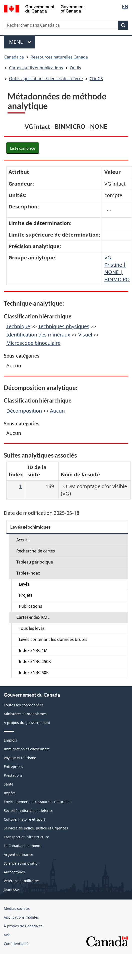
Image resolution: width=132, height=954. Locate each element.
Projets (25, 595)
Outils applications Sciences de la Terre (46, 78)
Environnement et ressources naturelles (37, 801)
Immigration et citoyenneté (27, 749)
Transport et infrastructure (26, 836)
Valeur (112, 172)
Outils (75, 68)
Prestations (13, 775)
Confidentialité (16, 943)
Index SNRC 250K (35, 661)
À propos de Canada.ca (23, 926)
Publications (30, 606)
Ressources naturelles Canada (59, 57)
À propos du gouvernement (27, 722)
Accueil (23, 540)
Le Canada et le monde (23, 845)
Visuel (85, 334)
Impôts (10, 793)
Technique (18, 326)
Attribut (19, 172)
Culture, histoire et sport (24, 819)
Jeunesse (11, 889)
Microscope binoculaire (33, 343)
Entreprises (13, 766)
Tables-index (28, 573)
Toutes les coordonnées (24, 705)
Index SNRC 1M (33, 650)
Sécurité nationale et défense (28, 810)
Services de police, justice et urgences (36, 828)
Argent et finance (18, 854)
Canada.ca (14, 57)
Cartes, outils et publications (36, 68)
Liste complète (22, 148)
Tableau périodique (34, 562)
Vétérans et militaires (22, 880)
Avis (7, 934)
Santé (8, 784)
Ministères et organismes (25, 713)
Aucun (57, 410)
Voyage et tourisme (20, 757)
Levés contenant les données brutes (53, 639)
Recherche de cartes (35, 551)
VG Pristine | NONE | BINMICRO (117, 268)
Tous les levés (32, 628)
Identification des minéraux (38, 334)
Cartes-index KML (32, 617)
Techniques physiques (63, 326)
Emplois (10, 740)
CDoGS (96, 78)
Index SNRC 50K (34, 672)
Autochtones (14, 872)
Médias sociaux (17, 908)
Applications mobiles (21, 917)
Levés (24, 584)
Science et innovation (22, 863)
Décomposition (24, 410)
